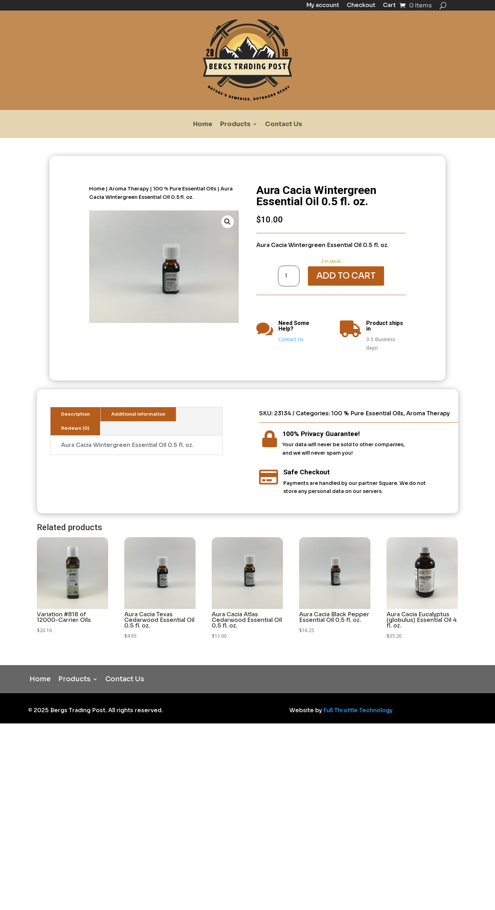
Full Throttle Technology (357, 710)
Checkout (361, 6)
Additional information (138, 414)
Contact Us (283, 125)
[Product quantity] (289, 276)
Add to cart (346, 276)
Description (75, 414)
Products (235, 125)
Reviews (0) (75, 428)
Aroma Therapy (129, 189)
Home (202, 125)
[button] (227, 221)
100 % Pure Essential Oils (184, 189)
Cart (389, 6)
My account (322, 6)
